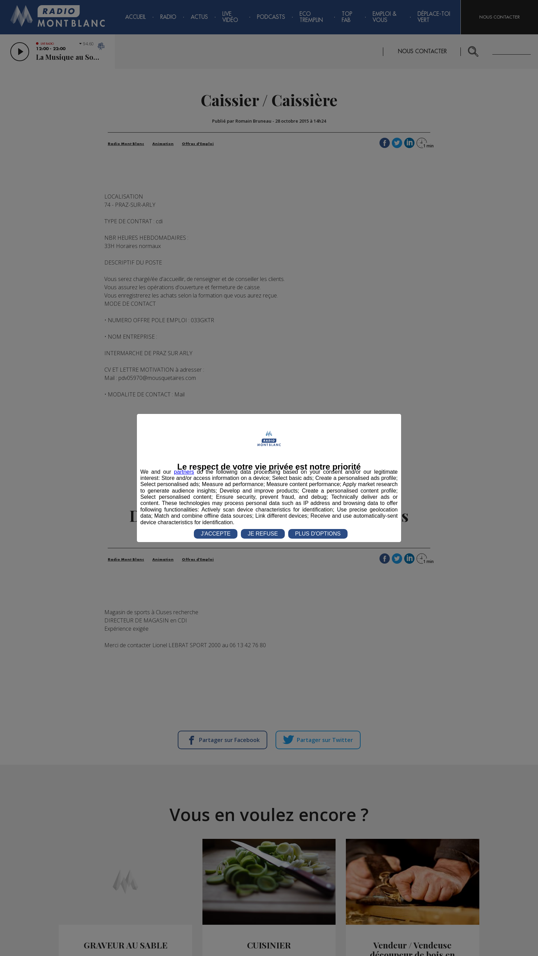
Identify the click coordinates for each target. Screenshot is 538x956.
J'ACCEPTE (216, 534)
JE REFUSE (263, 534)
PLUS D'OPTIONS (318, 534)
